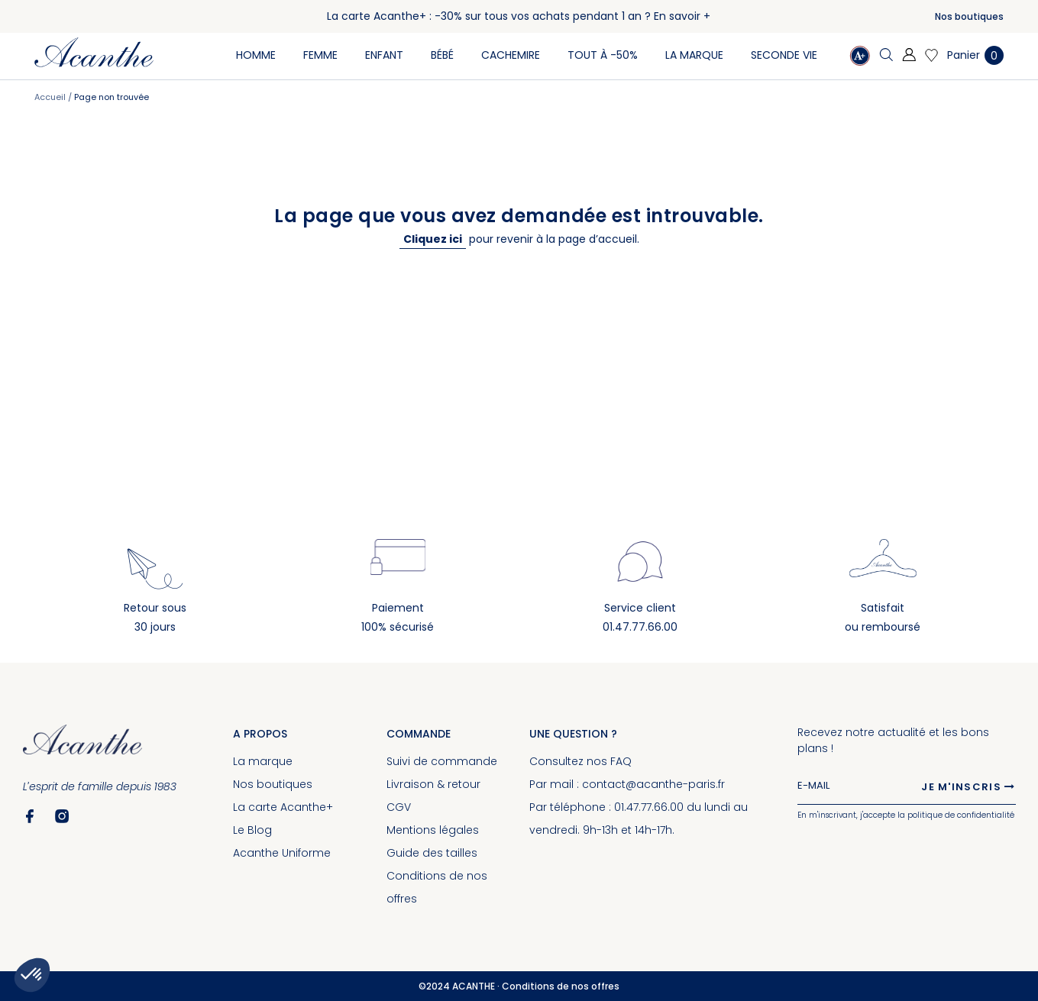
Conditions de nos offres (560, 986)
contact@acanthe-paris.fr (653, 784)
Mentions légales (432, 830)
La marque (263, 761)
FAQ (621, 761)
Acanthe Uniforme (282, 853)
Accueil (51, 97)
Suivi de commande (441, 761)
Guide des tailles (431, 853)
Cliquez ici (432, 239)
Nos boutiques (969, 16)
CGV (398, 807)
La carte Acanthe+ (283, 807)
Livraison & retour (433, 784)
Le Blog (252, 830)
